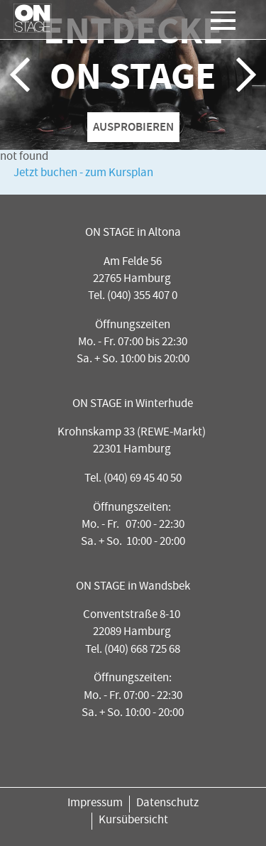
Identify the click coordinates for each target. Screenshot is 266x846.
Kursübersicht (133, 821)
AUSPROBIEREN (133, 126)
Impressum (95, 804)
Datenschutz (167, 804)
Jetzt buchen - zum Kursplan (83, 174)
